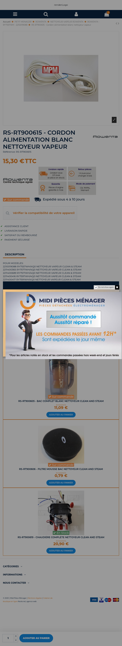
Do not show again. (106, 287)
